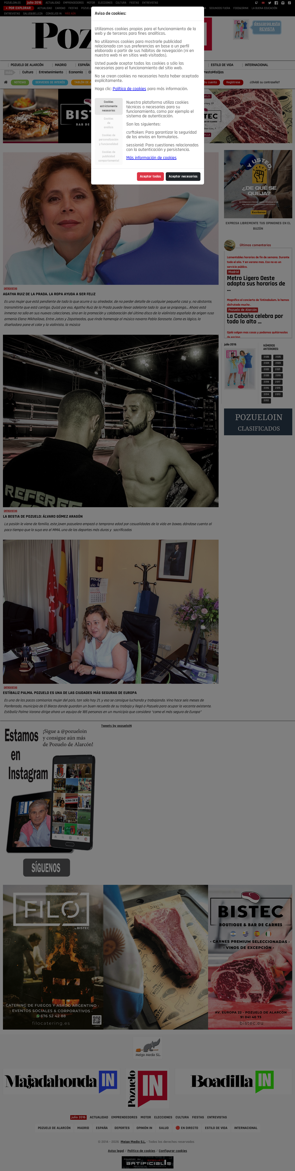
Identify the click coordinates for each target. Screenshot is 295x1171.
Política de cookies (129, 89)
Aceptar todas (150, 176)
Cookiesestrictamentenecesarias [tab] (108, 106)
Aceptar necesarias (183, 176)
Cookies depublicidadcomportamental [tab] (108, 156)
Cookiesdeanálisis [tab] (108, 123)
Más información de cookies (151, 158)
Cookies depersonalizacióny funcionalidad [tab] (108, 139)
